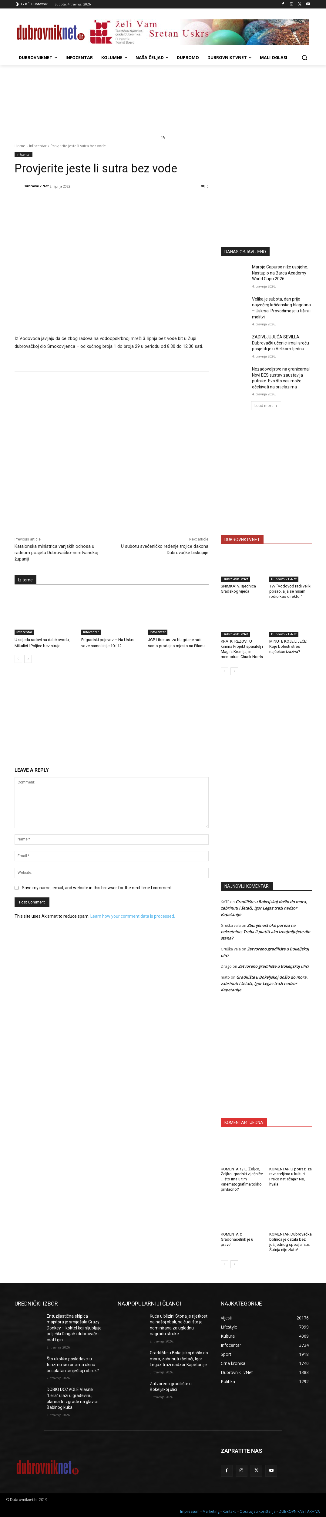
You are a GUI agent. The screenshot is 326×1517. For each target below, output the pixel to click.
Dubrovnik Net (36, 186)
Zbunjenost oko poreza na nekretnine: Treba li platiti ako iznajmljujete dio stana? (265, 932)
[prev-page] (18, 659)
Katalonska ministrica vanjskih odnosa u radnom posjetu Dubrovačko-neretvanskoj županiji (56, 553)
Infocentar (38, 145)
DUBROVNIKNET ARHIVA (299, 1511)
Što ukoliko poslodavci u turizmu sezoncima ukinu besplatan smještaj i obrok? (73, 1364)
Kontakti (230, 1511)
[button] (304, 57)
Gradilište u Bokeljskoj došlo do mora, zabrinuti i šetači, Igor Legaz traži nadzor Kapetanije (264, 908)
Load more (266, 405)
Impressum (190, 1511)
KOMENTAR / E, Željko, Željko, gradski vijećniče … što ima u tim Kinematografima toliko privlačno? (242, 1179)
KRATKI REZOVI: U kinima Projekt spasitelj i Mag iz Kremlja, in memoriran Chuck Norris (242, 649)
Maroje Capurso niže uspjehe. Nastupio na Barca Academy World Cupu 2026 (280, 272)
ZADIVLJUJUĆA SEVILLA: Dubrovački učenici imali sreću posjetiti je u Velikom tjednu (280, 342)
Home (20, 145)
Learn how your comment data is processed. (132, 916)
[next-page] (28, 659)
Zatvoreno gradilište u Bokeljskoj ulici (273, 966)
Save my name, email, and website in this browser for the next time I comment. (97, 887)
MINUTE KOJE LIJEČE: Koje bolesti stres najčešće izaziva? (288, 646)
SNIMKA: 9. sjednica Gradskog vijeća (238, 589)
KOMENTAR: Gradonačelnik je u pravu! (237, 1239)
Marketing (211, 1511)
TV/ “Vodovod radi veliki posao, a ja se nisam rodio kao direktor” (290, 591)
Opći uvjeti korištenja (258, 1511)
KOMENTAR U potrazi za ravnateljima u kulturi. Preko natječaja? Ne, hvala (290, 1177)
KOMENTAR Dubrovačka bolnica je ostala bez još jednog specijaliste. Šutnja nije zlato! (290, 1242)
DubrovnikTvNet (235, 579)
